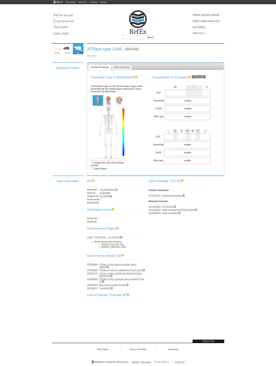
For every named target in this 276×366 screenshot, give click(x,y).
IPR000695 (92, 270)
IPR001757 (92, 273)
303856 (103, 193)
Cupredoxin (104, 288)
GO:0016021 (155, 195)
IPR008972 (92, 288)
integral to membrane (172, 195)
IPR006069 (92, 264)
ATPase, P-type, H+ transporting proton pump (120, 270)
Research (71, 2)
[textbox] (134, 37)
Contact (94, 2)
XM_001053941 (107, 189)
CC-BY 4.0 (179, 362)
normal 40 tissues (100, 67)
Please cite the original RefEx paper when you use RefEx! (206, 20)
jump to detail (132, 49)
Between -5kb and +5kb (112, 244)
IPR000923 (92, 285)
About (103, 2)
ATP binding (167, 206)
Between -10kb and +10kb (113, 246)
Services (82, 2)
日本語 (65, 33)
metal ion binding (170, 213)
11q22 (90, 237)
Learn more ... (199, 33)
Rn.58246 (104, 196)
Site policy (146, 362)
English (57, 33)
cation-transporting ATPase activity (178, 210)
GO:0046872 (155, 213)
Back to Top (208, 341)
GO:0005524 (155, 206)
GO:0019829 (155, 210)
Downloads (173, 349)
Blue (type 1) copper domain (112, 285)
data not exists (121, 67)
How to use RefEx (138, 349)
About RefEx (103, 349)
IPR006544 (92, 279)
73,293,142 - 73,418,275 (107, 237)
